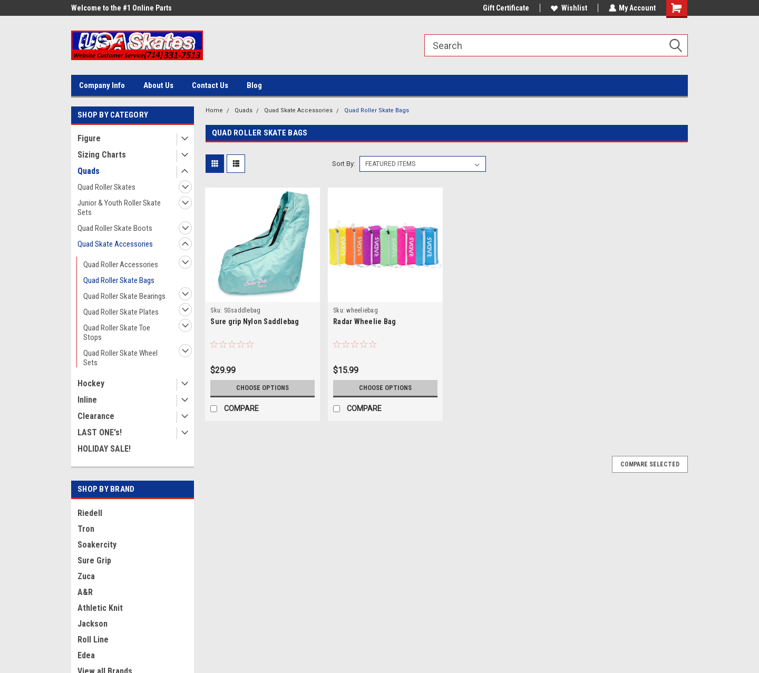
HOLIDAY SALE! (104, 449)
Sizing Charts (101, 155)
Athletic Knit (100, 608)
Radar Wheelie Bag (364, 321)
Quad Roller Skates (106, 187)
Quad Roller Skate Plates (121, 312)
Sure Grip (94, 560)
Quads (88, 171)
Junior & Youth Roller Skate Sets (119, 207)
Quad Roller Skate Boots (114, 228)
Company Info (102, 85)
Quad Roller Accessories (120, 264)
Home (214, 110)
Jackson (92, 624)
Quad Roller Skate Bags (118, 280)
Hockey (90, 383)
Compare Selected (649, 464)
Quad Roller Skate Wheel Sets (120, 357)
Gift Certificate (505, 8)
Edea (86, 655)
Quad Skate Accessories (115, 244)
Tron (85, 529)
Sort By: (343, 164)
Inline (87, 400)
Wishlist (568, 8)
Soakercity (96, 545)
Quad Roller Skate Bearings (124, 296)
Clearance (95, 416)
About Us (158, 85)
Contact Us (210, 85)
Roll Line (93, 640)
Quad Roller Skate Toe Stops (116, 332)
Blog (254, 85)
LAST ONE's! (99, 432)
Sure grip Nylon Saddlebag (254, 321)
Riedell (89, 513)
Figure (89, 138)
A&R (85, 592)
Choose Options (262, 388)
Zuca (86, 576)
